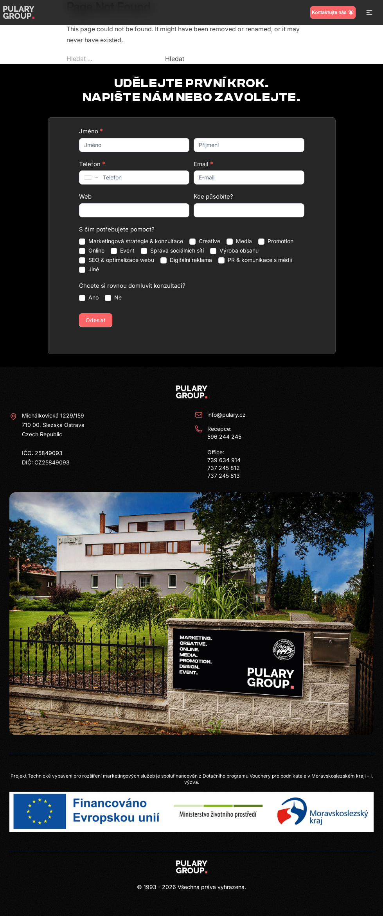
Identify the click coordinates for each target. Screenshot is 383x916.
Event (123, 250)
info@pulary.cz (220, 415)
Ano (89, 297)
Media (239, 241)
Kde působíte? (213, 196)
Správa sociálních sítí (172, 250)
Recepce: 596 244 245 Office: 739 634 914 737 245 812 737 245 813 (218, 452)
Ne (113, 297)
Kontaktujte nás (333, 12)
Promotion (275, 241)
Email (203, 164)
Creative (204, 241)
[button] (369, 12)
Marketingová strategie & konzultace (131, 241)
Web (85, 196)
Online (91, 250)
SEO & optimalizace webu (116, 260)
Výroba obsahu (234, 250)
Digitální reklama (186, 260)
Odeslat (96, 320)
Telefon (92, 164)
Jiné (89, 269)
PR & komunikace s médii (255, 260)
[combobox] (90, 177)
